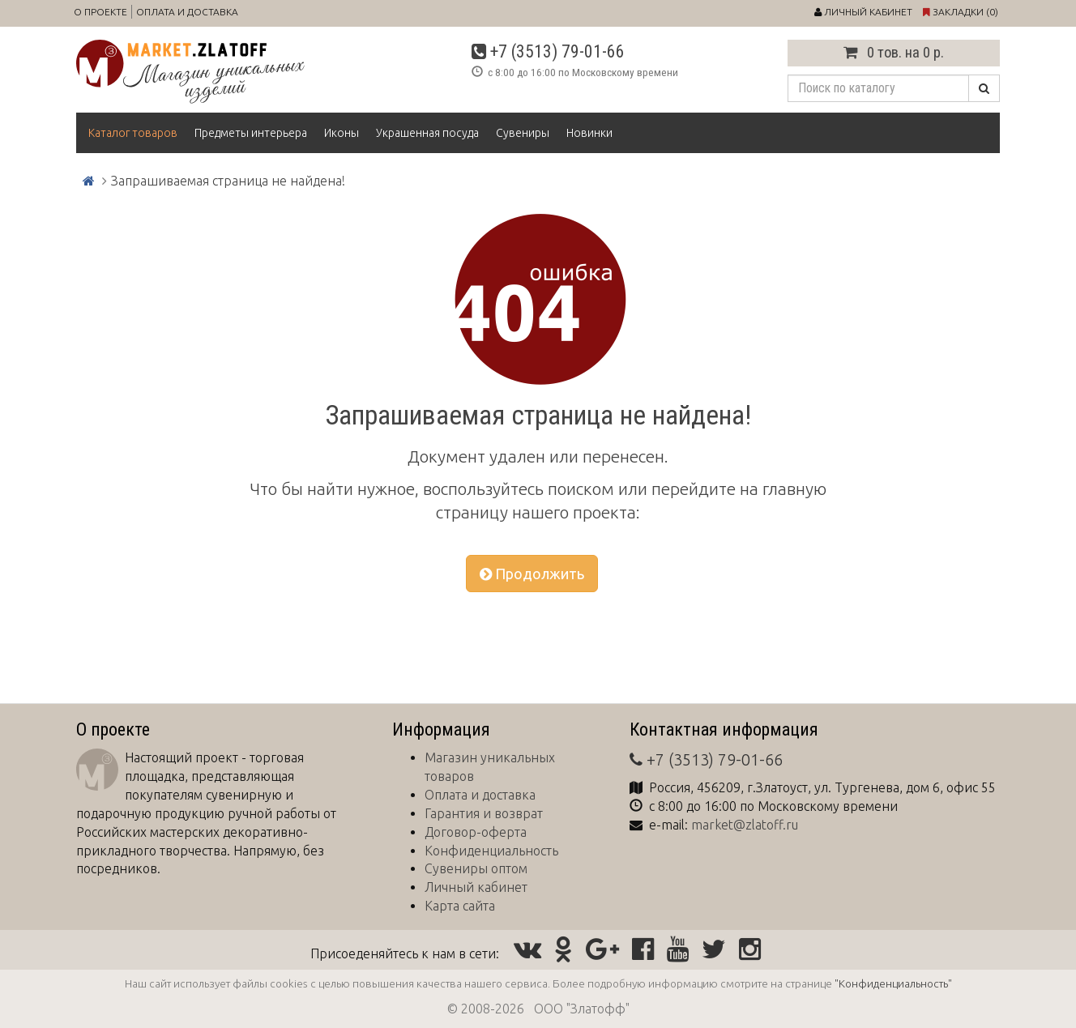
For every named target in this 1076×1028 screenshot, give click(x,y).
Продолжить (532, 573)
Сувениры (522, 132)
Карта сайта (460, 905)
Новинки (589, 132)
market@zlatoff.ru (744, 824)
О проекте (100, 11)
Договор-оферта (476, 832)
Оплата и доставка (187, 11)
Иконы (341, 132)
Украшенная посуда (427, 132)
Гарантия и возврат (484, 813)
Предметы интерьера (250, 132)
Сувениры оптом (476, 868)
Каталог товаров (132, 132)
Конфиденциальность (491, 850)
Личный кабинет (476, 887)
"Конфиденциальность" (893, 983)
